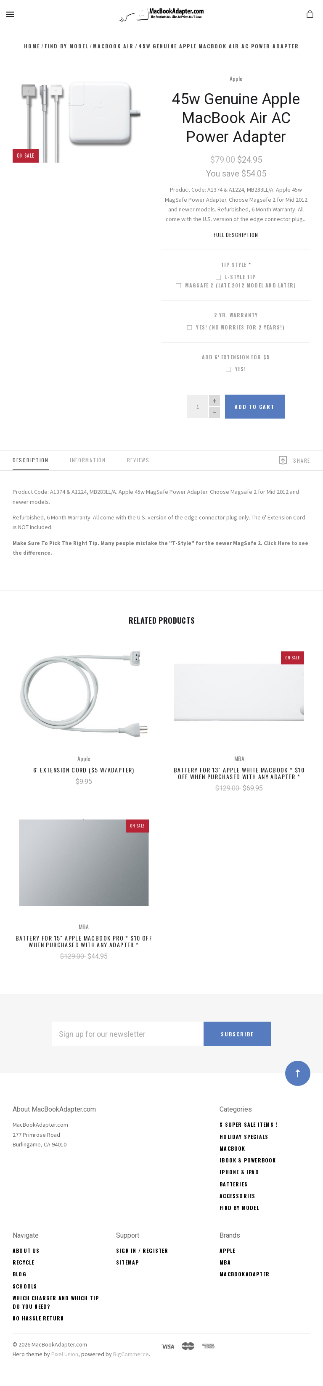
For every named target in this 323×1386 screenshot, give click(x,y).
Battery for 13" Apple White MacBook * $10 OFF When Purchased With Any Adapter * (239, 773)
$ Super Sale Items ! (249, 1124)
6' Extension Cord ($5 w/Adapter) (84, 769)
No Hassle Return (38, 1318)
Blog (19, 1274)
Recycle (23, 1262)
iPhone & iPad (239, 1171)
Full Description (236, 234)
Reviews (138, 460)
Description (31, 460)
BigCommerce (131, 1354)
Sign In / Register (142, 1250)
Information (88, 460)
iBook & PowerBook (248, 1160)
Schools (25, 1286)
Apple (236, 78)
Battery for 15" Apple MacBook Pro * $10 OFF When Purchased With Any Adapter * (84, 941)
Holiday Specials (244, 1136)
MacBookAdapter (245, 1274)
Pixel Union (64, 1354)
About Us (26, 1250)
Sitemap (127, 1262)
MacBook (232, 1148)
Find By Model (239, 1207)
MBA (225, 1262)
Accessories (237, 1195)
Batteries (234, 1184)
